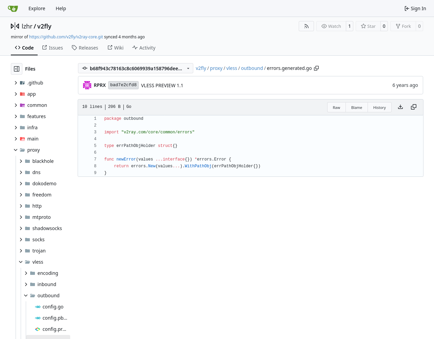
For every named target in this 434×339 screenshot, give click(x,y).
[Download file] (400, 107)
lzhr (27, 26)
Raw (336, 107)
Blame (356, 107)
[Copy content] (413, 107)
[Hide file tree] (16, 69)
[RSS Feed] (306, 26)
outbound (252, 68)
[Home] (12, 8)
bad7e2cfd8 (123, 85)
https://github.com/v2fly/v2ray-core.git (66, 37)
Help (61, 8)
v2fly (44, 26)
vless (231, 68)
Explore (36, 8)
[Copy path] (316, 68)
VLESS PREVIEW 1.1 (162, 85)
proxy (216, 68)
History (379, 107)
